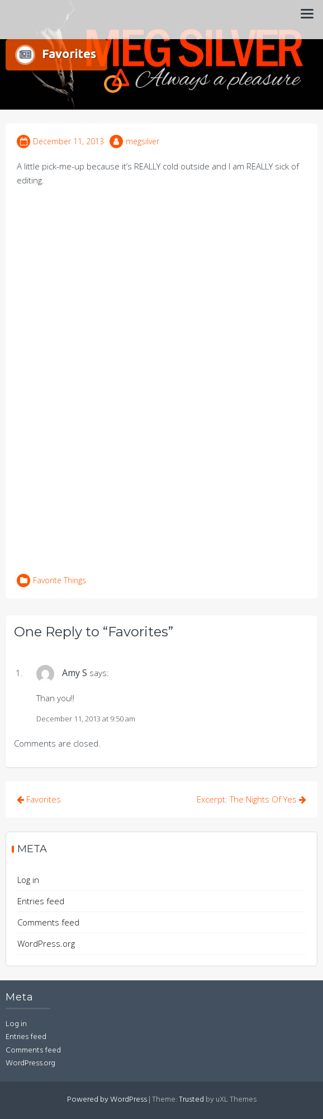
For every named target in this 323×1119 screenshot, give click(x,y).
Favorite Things (59, 580)
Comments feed (48, 922)
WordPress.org (46, 943)
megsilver (142, 141)
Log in (28, 879)
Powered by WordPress (107, 1099)
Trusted (191, 1099)
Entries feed (40, 900)
